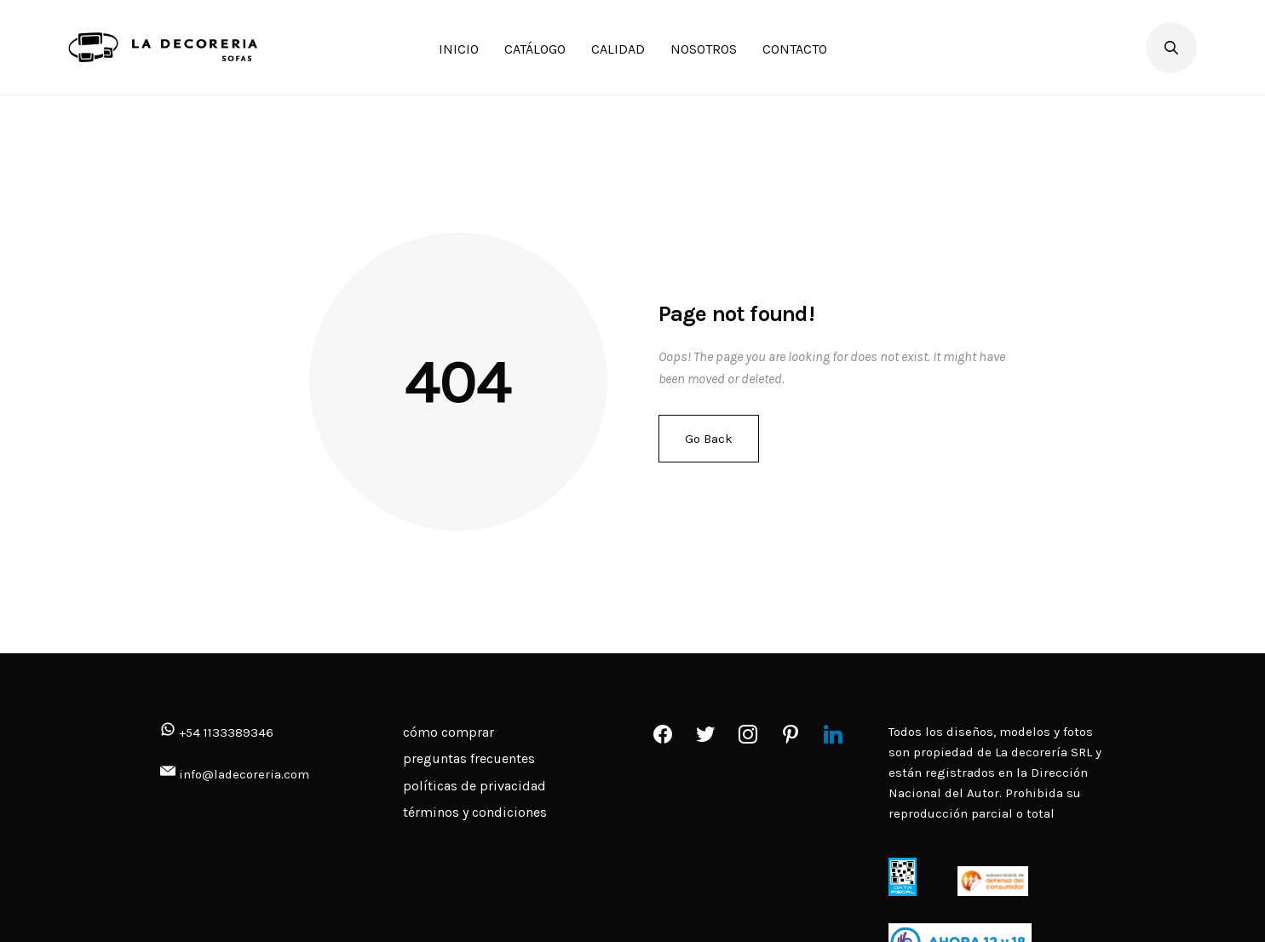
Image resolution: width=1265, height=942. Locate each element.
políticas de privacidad (474, 786)
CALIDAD (618, 49)
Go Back (709, 438)
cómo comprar (448, 732)
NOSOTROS (703, 49)
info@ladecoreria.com (244, 774)
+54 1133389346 (216, 732)
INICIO (459, 49)
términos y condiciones (475, 812)
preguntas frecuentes (469, 758)
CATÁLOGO (535, 49)
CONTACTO (794, 49)
